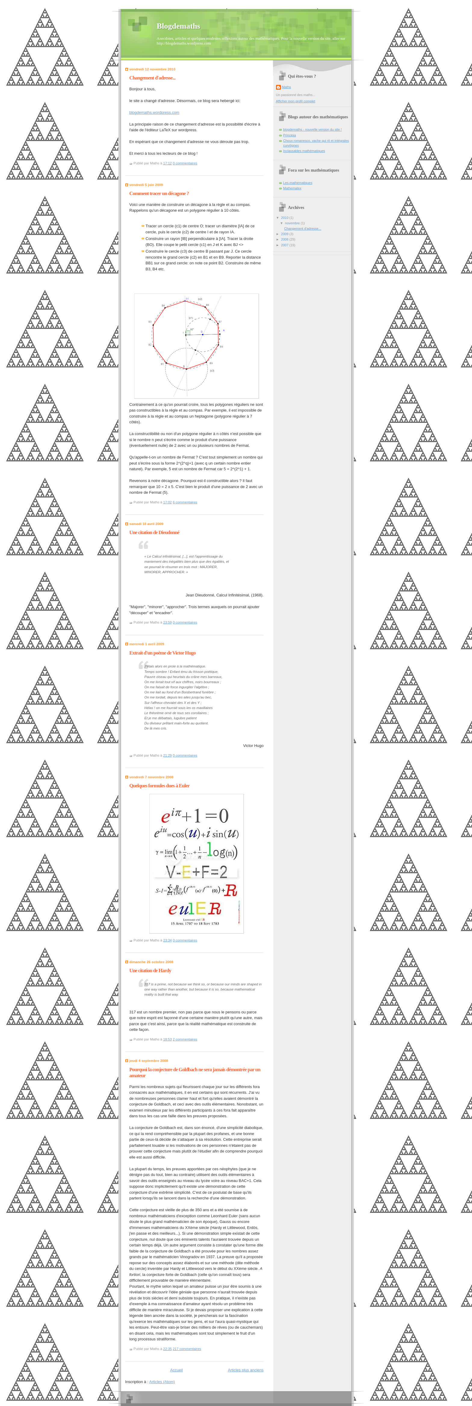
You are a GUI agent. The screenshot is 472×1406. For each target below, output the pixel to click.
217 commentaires (187, 1349)
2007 (285, 245)
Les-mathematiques (297, 183)
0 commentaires (185, 163)
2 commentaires (185, 1039)
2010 (285, 217)
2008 (285, 239)
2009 (285, 234)
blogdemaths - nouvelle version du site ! (312, 129)
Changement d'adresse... (152, 78)
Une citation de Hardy (150, 970)
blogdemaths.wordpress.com (154, 112)
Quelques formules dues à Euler (159, 786)
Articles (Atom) (162, 1382)
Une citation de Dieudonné (154, 532)
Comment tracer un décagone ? (159, 193)
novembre (293, 223)
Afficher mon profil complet (295, 101)
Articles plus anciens (246, 1370)
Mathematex (292, 188)
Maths (286, 87)
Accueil (176, 1370)
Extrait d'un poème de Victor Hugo (162, 653)
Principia (289, 135)
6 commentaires (185, 502)
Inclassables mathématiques (304, 151)
